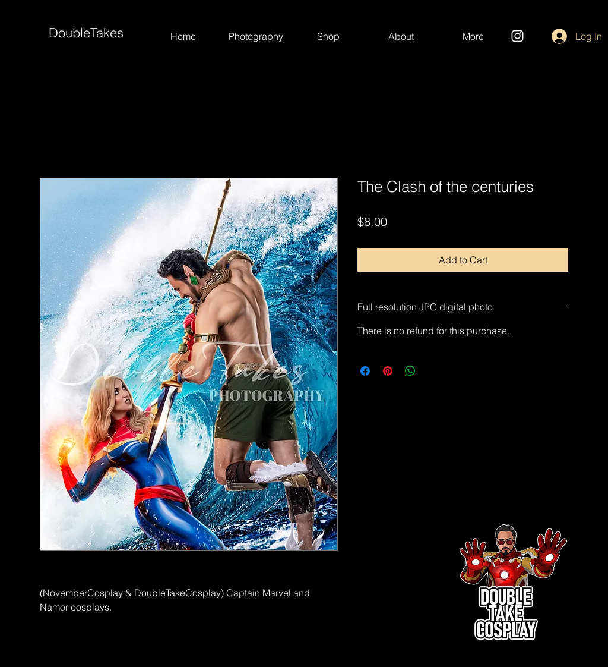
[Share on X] (433, 371)
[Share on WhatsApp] (410, 371)
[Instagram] (517, 36)
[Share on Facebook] (365, 371)
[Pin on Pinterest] (388, 371)
